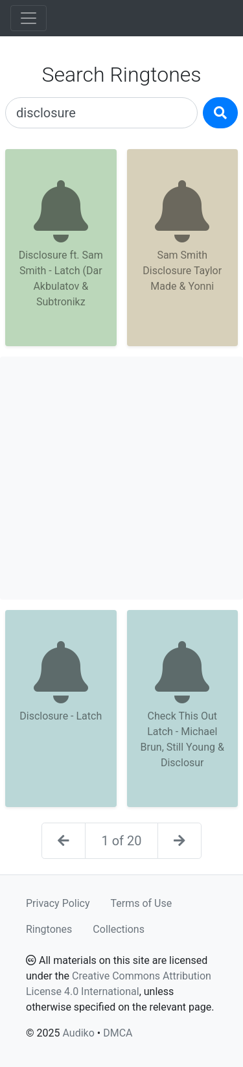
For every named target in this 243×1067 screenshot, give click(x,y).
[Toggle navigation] (28, 18)
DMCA (117, 1033)
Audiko (78, 1033)
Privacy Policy (58, 903)
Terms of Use (141, 903)
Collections (119, 929)
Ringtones (49, 929)
